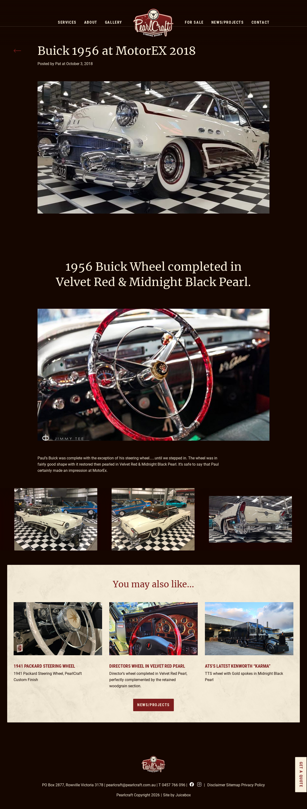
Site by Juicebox (177, 795)
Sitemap (233, 785)
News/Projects (153, 705)
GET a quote (301, 774)
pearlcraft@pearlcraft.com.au (131, 785)
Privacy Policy (253, 785)
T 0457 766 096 (172, 785)
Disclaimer (216, 785)
